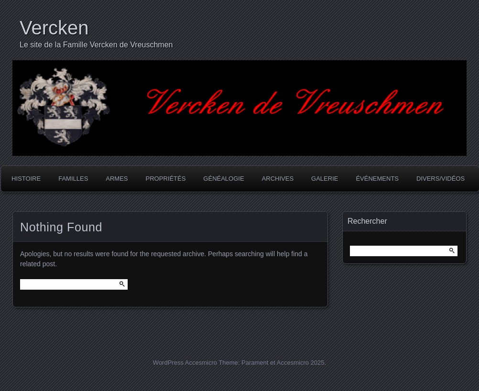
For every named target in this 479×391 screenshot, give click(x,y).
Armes (117, 178)
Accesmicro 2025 (301, 362)
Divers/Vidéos (440, 178)
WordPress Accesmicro (185, 362)
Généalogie (223, 178)
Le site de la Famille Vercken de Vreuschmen (96, 45)
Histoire (26, 178)
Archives (278, 178)
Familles (73, 178)
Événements (377, 178)
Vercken (54, 27)
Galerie (324, 178)
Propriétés (166, 178)
